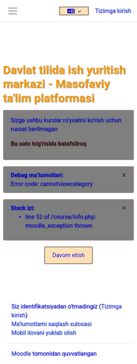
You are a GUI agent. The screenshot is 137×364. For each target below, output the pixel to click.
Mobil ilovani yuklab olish (43, 332)
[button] (74, 11)
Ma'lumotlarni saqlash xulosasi (51, 323)
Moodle (21, 353)
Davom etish (68, 255)
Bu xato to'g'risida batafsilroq (48, 143)
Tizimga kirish (113, 10)
